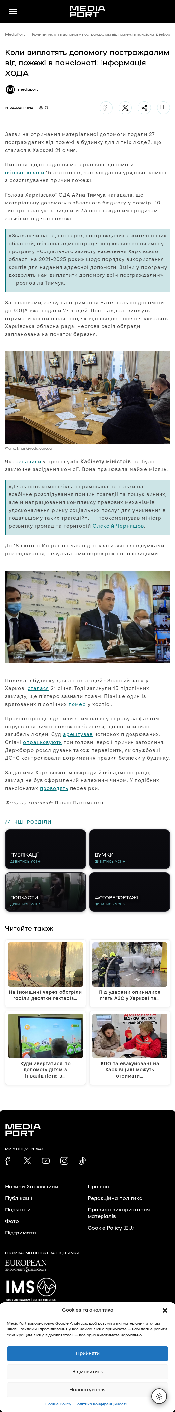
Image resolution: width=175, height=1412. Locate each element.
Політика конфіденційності (100, 1404)
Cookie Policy (58, 1404)
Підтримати (20, 1232)
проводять (54, 788)
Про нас (98, 1186)
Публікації (18, 1198)
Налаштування (87, 1389)
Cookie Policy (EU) (111, 1228)
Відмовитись (87, 1371)
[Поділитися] (144, 107)
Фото (12, 1221)
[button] (165, 1310)
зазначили (27, 461)
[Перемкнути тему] (159, 1396)
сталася (38, 688)
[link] (9, 1161)
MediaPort (15, 34)
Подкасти (18, 1209)
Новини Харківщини (31, 1186)
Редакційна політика (115, 1198)
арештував (78, 734)
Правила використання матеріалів (119, 1213)
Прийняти (88, 1353)
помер (77, 704)
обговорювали (24, 172)
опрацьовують (42, 742)
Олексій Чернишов (118, 526)
